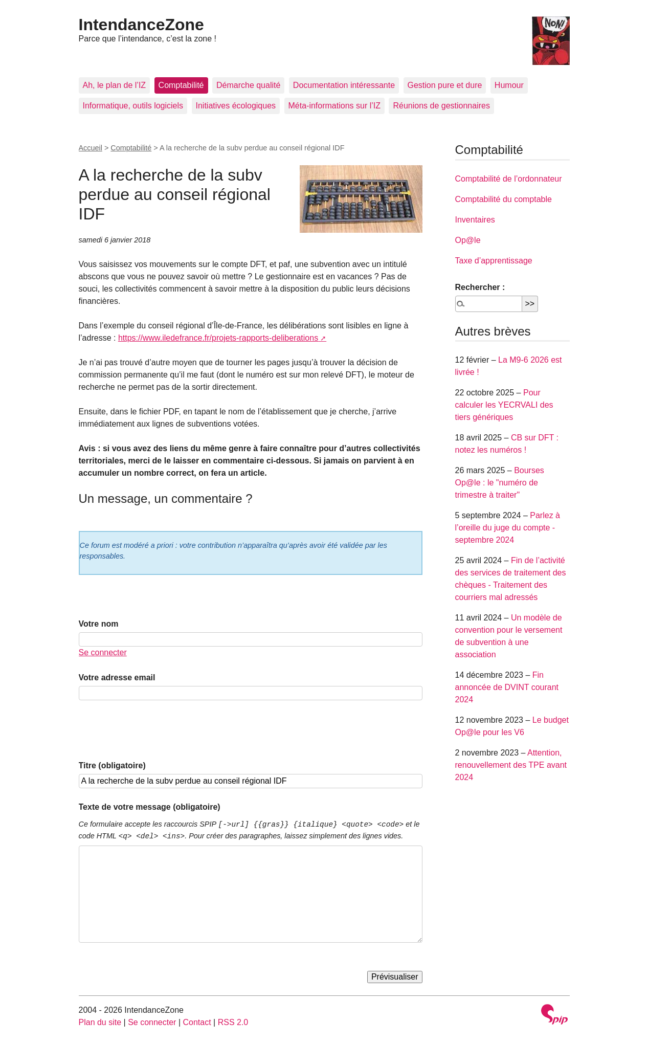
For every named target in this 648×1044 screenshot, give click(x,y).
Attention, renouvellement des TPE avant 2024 (511, 765)
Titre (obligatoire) (112, 765)
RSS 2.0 (233, 1022)
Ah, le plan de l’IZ (114, 85)
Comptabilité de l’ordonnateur (508, 178)
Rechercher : (480, 287)
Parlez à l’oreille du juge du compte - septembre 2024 (507, 527)
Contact (197, 1022)
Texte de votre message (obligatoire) (149, 807)
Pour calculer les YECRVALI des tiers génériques (504, 404)
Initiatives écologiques (236, 105)
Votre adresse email (117, 677)
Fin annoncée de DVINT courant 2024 (507, 687)
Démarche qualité (248, 85)
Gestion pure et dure (445, 85)
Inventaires (475, 219)
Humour (509, 85)
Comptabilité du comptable (503, 199)
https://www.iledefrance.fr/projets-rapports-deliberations (218, 338)
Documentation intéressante (344, 85)
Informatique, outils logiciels (133, 105)
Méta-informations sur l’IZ (334, 105)
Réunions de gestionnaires (441, 105)
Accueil (90, 148)
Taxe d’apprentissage (493, 260)
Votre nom (99, 623)
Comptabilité (181, 85)
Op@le (468, 240)
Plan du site (100, 1022)
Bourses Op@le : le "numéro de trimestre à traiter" (499, 482)
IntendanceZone (141, 24)
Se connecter (103, 652)
